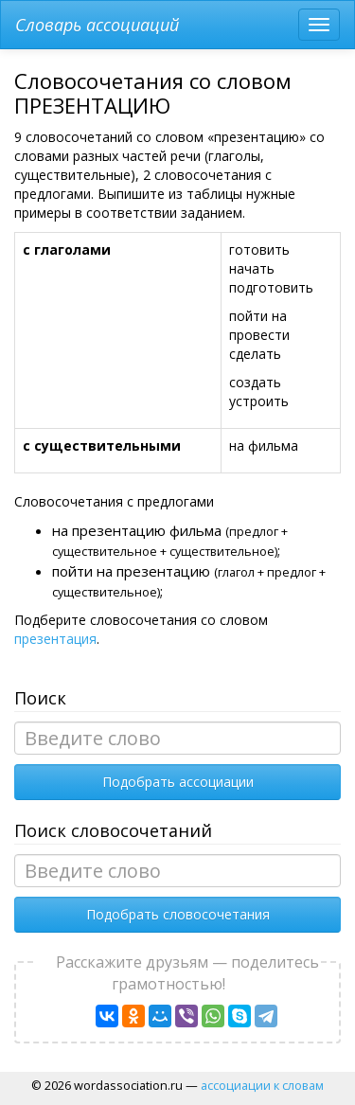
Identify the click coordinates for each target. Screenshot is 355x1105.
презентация (55, 639)
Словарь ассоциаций (97, 24)
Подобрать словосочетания (178, 914)
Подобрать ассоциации (178, 782)
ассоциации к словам (262, 1085)
